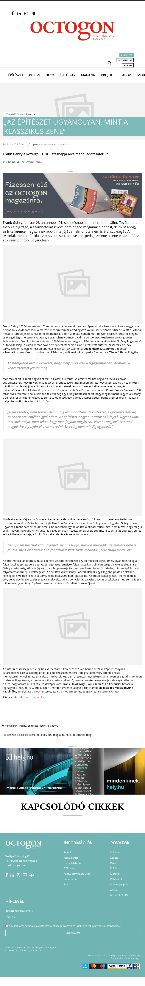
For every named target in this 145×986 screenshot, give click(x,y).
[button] (110, 63)
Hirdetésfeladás (72, 863)
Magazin (88, 75)
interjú (22, 725)
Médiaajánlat (125, 60)
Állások (128, 65)
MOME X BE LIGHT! (120, 895)
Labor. (126, 75)
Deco (50, 75)
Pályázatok (116, 879)
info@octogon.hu (15, 865)
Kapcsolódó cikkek (72, 807)
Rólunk (67, 852)
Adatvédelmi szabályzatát (106, 926)
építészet (33, 725)
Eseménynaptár (119, 884)
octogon (52, 725)
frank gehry (11, 725)
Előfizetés (126, 55)
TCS (17, 161)
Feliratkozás (73, 932)
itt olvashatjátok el (34, 697)
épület (42, 725)
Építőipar (67, 75)
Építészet (15, 75)
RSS (66, 884)
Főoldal (7, 144)
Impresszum (70, 879)
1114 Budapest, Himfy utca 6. (21, 860)
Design (34, 75)
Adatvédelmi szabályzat (77, 873)
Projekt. (108, 75)
